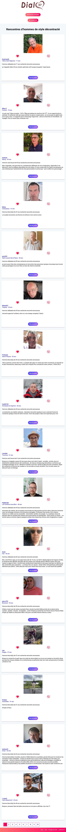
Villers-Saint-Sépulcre (8, 61)
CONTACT (62, 830)
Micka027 (5, 305)
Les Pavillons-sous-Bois (9, 504)
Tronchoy (5, 455)
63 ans (9, 751)
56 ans (8, 553)
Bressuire (5, 603)
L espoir (4, 798)
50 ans (21, 258)
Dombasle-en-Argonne (9, 406)
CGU (46, 830)
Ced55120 (5, 404)
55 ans (14, 356)
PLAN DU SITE (53, 830)
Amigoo (4, 700)
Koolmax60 (5, 59)
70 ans (10, 110)
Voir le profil (33, 77)
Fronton (4, 110)
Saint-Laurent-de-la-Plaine (10, 258)
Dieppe (4, 652)
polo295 (4, 256)
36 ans (19, 406)
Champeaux (5, 209)
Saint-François (6, 356)
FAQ (42, 830)
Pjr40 (3, 552)
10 (37, 824)
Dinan (4, 751)
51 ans (12, 701)
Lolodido (4, 453)
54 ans (10, 307)
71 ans (18, 61)
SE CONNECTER (33, 20)
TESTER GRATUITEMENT (33, 14)
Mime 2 (4, 108)
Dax (3, 553)
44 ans (20, 504)
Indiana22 (5, 749)
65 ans (9, 159)
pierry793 (5, 601)
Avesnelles (5, 701)
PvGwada (5, 355)
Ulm (3, 650)
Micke (4, 207)
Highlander (5, 503)
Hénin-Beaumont (7, 800)
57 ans (9, 652)
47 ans (12, 209)
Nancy (4, 159)
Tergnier (4, 307)
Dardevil (4, 158)
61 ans (11, 455)
